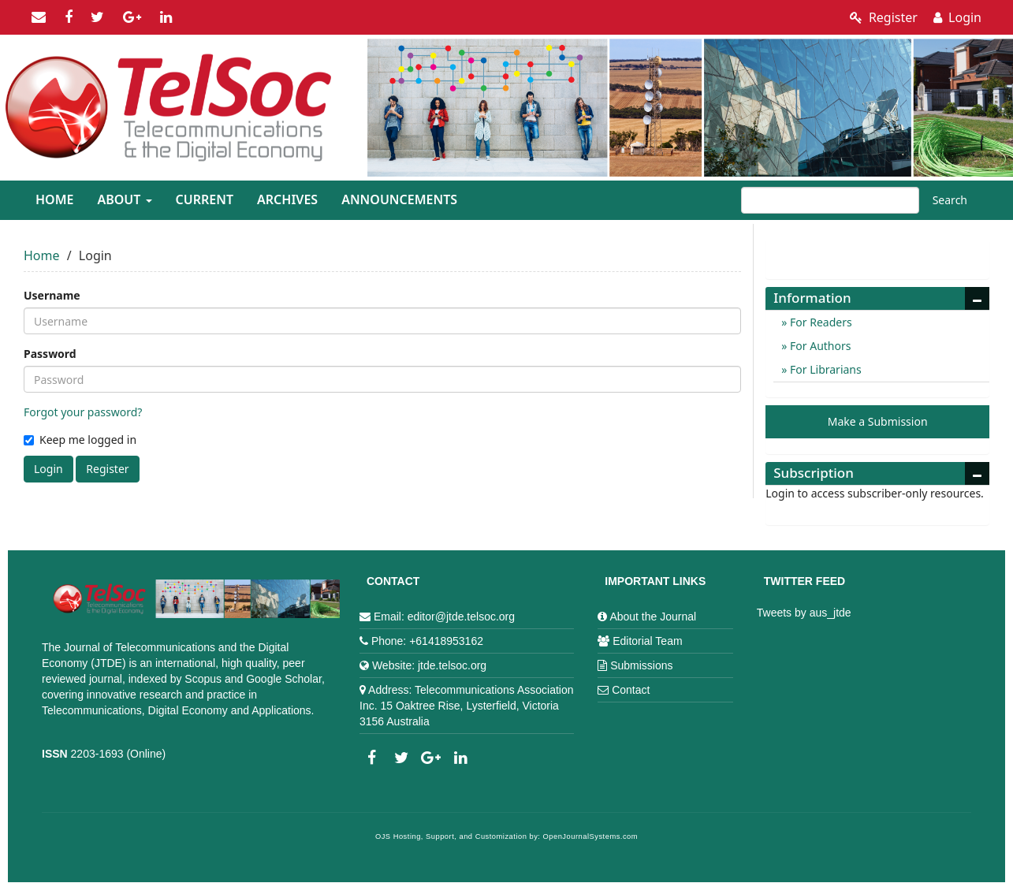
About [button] (124, 199)
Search (950, 199)
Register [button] (107, 468)
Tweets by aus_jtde (804, 612)
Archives (287, 199)
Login (957, 17)
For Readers (819, 322)
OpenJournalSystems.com (591, 836)
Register (884, 17)
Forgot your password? (83, 411)
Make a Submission (878, 421)
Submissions (641, 665)
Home (54, 199)
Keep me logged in (80, 439)
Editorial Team (647, 641)
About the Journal (652, 616)
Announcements (399, 199)
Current (204, 199)
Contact (631, 690)
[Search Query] (830, 200)
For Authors (819, 345)
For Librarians (824, 369)
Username (52, 295)
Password (50, 353)
